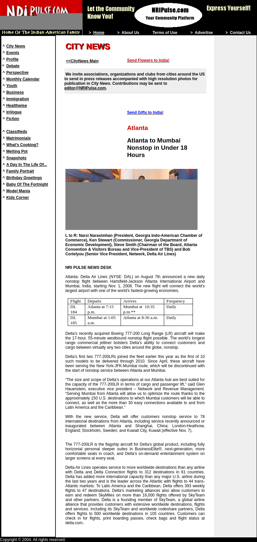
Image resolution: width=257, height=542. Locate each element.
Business (15, 92)
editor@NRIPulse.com (85, 88)
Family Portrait (20, 171)
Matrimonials (18, 138)
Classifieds (16, 131)
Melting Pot (17, 151)
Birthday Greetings (24, 177)
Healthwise (16, 105)
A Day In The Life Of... (26, 164)
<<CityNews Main (82, 61)
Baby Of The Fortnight (27, 184)
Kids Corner (17, 197)
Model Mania (18, 191)
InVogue (13, 112)
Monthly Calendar (23, 79)
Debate (12, 66)
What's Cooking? (22, 145)
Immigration (17, 99)
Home (98, 32)
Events (12, 52)
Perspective (17, 72)
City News (15, 46)
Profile (12, 59)
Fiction (12, 118)
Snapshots (16, 158)
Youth (11, 85)
